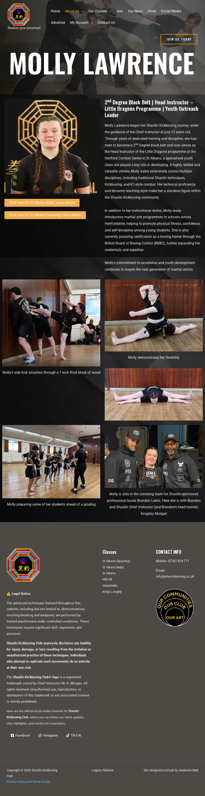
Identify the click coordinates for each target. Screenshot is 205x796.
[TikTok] (75, 735)
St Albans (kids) (114, 567)
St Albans (109, 573)
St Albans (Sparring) (117, 561)
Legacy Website (102, 770)
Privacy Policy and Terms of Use (28, 781)
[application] (81, 11)
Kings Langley (112, 592)
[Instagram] (49, 735)
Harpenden (110, 585)
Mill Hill (108, 579)
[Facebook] (20, 735)
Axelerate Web (188, 770)
